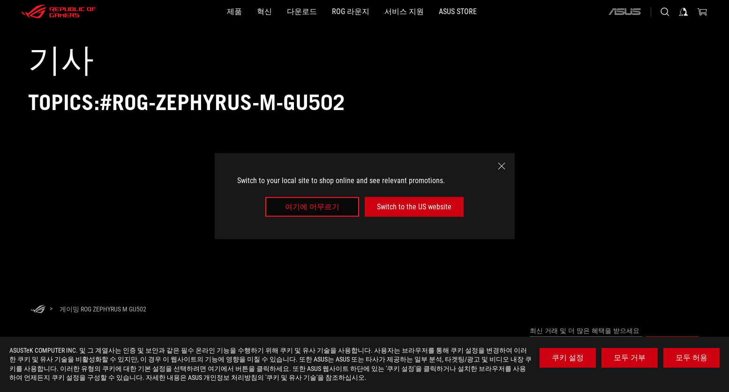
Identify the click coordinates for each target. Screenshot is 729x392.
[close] (501, 165)
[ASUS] (624, 12)
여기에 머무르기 (312, 206)
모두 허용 (691, 357)
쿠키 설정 (568, 357)
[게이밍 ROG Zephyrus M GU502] (103, 309)
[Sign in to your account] (683, 11)
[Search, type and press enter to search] (664, 12)
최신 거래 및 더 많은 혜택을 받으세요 (584, 330)
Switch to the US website (414, 206)
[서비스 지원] (426, 11)
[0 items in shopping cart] (702, 11)
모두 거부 (630, 357)
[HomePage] (37, 310)
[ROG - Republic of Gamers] (58, 12)
